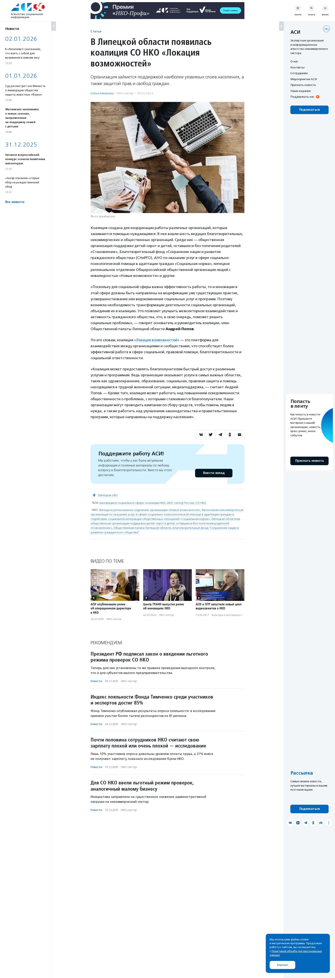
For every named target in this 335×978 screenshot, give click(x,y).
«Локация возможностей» (156, 340)
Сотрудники (299, 73)
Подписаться (309, 110)
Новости (96, 681)
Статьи (96, 31)
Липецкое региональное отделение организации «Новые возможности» (149, 510)
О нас (294, 61)
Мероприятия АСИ (303, 79)
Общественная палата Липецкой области (142, 528)
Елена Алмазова (102, 93)
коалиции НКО (155, 503)
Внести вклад (213, 473)
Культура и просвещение (227, 614)
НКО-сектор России (180, 503)
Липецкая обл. (108, 495)
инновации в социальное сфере (121, 503)
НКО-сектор (125, 93)
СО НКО (200, 503)
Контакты (297, 67)
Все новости (14, 202)
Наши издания (300, 91)
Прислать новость (303, 85)
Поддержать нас (302, 96)
